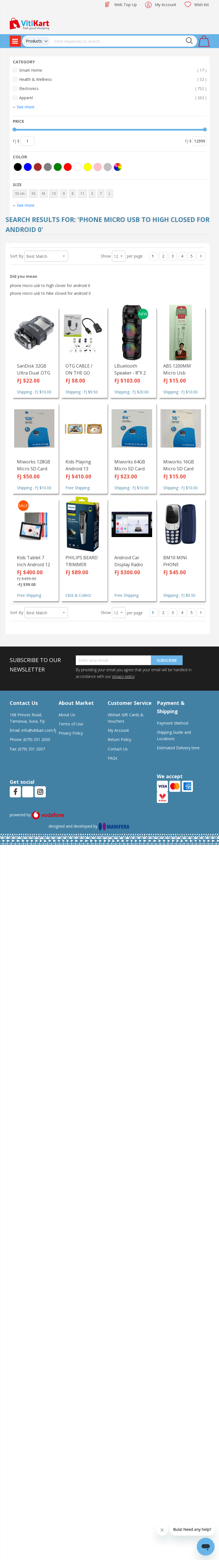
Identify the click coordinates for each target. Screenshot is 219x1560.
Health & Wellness (113, 79)
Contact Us (118, 749)
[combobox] (123, 41)
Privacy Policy (71, 733)
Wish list (201, 4)
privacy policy (123, 676)
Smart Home (113, 70)
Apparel (113, 97)
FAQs (112, 758)
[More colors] (118, 167)
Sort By (16, 256)
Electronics (113, 88)
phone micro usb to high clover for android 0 (50, 285)
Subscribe (167, 660)
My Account (165, 4)
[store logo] (29, 23)
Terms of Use (71, 724)
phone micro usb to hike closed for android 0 (50, 293)
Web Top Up (125, 4)
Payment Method (172, 723)
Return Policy (119, 739)
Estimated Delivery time (178, 747)
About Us (67, 714)
